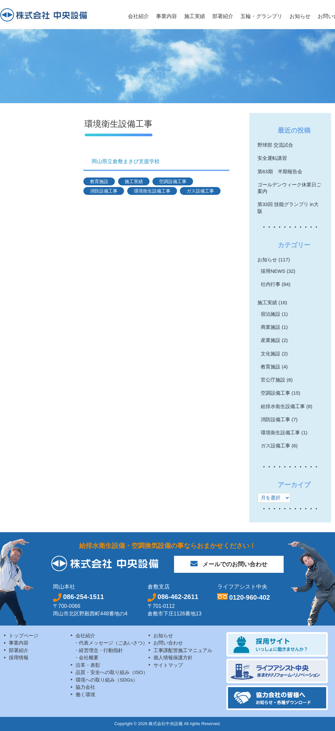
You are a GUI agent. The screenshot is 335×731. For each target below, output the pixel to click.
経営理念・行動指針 (101, 650)
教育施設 (99, 181)
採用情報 (18, 657)
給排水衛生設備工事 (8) (286, 406)
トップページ (23, 635)
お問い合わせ (168, 643)
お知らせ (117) (273, 259)
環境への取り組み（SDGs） (107, 680)
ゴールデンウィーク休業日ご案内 (289, 188)
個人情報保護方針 (173, 657)
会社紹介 (85, 635)
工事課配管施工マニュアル (182, 650)
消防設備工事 (103, 191)
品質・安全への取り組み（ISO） (112, 672)
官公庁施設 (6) (277, 380)
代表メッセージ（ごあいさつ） (113, 643)
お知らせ (163, 635)
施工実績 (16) (272, 302)
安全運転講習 (272, 158)
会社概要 (88, 657)
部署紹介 (18, 650)
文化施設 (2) (274, 353)
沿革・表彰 (88, 665)
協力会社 (85, 687)
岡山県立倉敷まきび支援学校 (126, 161)
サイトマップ (168, 665)
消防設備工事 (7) (279, 419)
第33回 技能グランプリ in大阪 (288, 207)
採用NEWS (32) (278, 271)
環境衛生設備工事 (152, 191)
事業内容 (18, 643)
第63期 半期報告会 (279, 171)
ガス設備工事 (200, 191)
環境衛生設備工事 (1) (284, 432)
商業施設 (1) (274, 327)
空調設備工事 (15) (280, 393)
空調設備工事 (172, 181)
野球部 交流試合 (275, 145)
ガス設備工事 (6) (279, 445)
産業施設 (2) (274, 340)
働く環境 (85, 694)
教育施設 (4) (274, 366)
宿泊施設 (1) (274, 314)
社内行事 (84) (276, 284)
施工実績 (134, 181)
